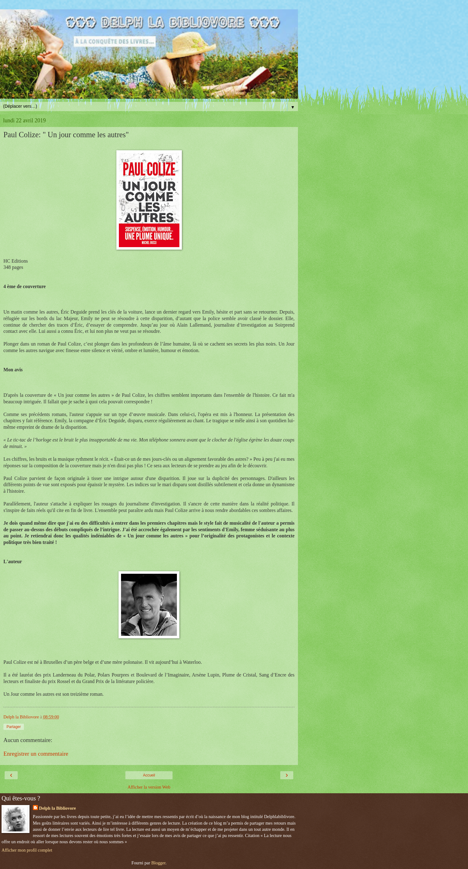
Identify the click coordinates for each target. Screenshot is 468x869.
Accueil (149, 775)
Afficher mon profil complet (27, 850)
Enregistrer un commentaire (35, 753)
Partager (14, 727)
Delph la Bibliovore (57, 808)
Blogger (158, 862)
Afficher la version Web (149, 787)
